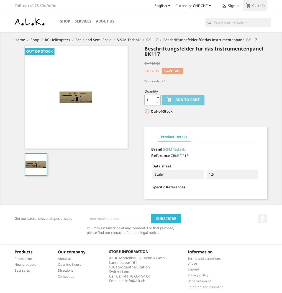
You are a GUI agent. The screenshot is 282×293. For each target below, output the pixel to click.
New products (25, 264)
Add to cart (183, 100)
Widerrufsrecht (199, 281)
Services (83, 21)
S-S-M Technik (174, 149)
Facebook (262, 218)
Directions (65, 270)
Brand (156, 149)
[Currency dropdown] (203, 6)
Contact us (66, 276)
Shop (65, 21)
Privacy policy (198, 275)
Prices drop (23, 258)
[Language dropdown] (163, 6)
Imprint (193, 269)
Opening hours (69, 264)
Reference (160, 155)
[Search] (238, 22)
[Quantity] (149, 100)
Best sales (22, 270)
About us (105, 21)
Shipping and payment (205, 287)
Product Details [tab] (174, 136)
